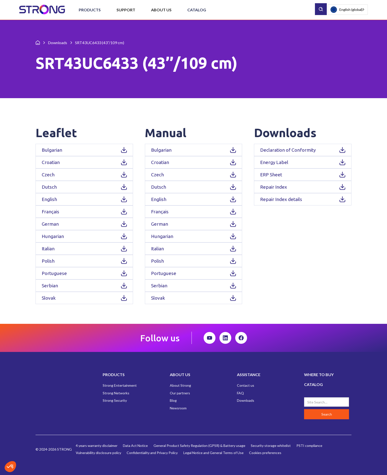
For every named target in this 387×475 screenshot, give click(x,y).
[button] (90, 10)
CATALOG (313, 384)
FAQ (240, 393)
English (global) (346, 10)
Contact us (245, 385)
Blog (173, 400)
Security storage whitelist (271, 445)
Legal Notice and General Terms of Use (213, 453)
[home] (42, 9)
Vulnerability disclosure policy (98, 453)
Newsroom (178, 408)
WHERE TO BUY (319, 374)
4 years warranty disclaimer (96, 445)
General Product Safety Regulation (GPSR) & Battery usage (199, 445)
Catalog (196, 9)
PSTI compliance (309, 445)
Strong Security (115, 400)
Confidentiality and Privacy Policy (152, 453)
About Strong (180, 385)
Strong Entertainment (120, 385)
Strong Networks (116, 393)
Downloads (245, 400)
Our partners (180, 393)
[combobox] (348, 9)
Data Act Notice (135, 445)
